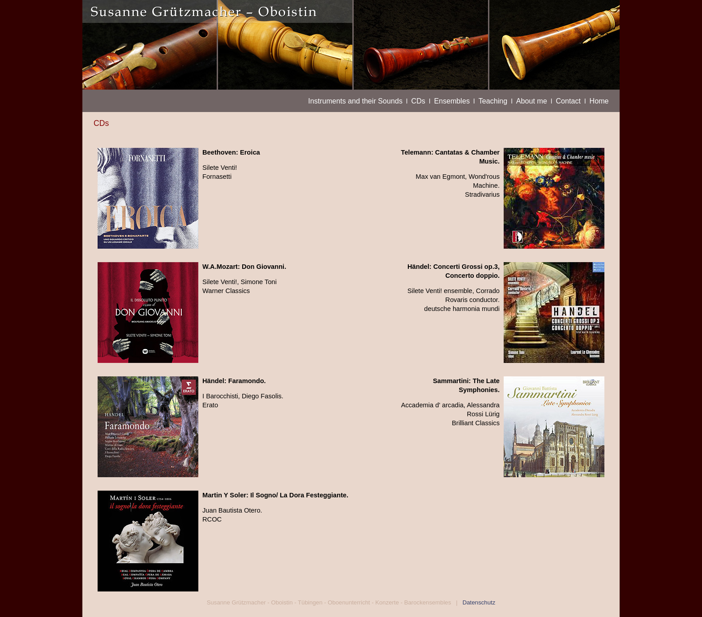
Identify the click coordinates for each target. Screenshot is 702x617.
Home (599, 101)
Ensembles (452, 101)
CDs (418, 101)
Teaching (493, 101)
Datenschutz (477, 602)
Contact (568, 101)
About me (531, 101)
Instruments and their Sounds (355, 101)
